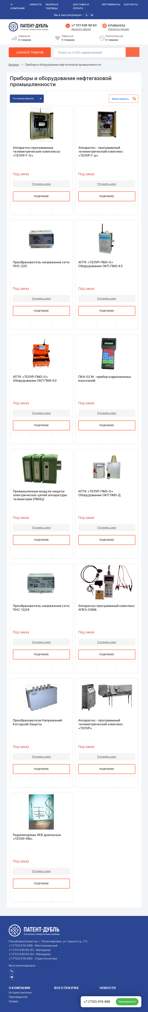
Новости (36, 4)
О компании (18, 6)
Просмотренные (122, 38)
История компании (20, 992)
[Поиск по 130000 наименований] (84, 52)
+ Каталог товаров (29, 52)
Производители (18, 996)
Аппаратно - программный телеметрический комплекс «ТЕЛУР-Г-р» (100, 151)
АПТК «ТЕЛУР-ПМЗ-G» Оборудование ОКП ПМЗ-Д (99, 493)
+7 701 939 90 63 (84, 25)
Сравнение (35, 38)
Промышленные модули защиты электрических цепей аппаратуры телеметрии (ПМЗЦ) (40, 495)
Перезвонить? (127, 1001)
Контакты (131, 4)
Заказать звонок (81, 29)
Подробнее (41, 196)
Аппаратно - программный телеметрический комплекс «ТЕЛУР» (100, 724)
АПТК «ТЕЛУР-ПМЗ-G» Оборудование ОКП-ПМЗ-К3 (100, 264)
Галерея (13, 1001)
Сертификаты (111, 4)
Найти (127, 52)
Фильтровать (120, 98)
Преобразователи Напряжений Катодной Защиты (37, 722)
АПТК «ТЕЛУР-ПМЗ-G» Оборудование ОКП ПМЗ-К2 (35, 378)
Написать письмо (118, 29)
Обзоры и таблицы (51, 6)
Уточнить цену (41, 184)
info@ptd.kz (116, 25)
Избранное (79, 38)
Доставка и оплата (81, 6)
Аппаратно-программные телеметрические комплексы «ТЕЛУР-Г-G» (36, 151)
